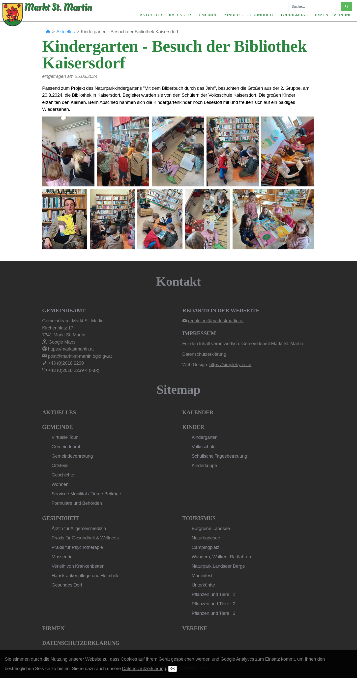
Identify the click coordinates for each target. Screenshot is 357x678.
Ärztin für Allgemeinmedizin (79, 528)
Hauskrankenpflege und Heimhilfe (85, 575)
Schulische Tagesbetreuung (219, 456)
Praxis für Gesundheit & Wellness (85, 537)
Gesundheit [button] (260, 15)
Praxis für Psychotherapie (77, 547)
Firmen (320, 15)
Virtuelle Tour (65, 437)
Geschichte (63, 474)
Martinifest (202, 575)
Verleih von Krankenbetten (78, 566)
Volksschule (203, 446)
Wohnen (60, 484)
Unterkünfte (203, 585)
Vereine (343, 15)
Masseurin (62, 556)
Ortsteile (60, 465)
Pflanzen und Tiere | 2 (213, 603)
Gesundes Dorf (67, 585)
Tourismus (198, 518)
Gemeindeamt (66, 446)
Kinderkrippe (204, 465)
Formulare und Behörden (77, 503)
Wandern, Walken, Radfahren (221, 556)
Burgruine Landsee (211, 528)
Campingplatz (205, 547)
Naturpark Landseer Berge (218, 566)
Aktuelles (152, 15)
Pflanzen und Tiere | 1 (213, 594)
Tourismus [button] (292, 15)
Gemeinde (57, 427)
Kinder (193, 427)
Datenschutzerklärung (80, 643)
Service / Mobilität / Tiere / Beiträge (86, 493)
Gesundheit (60, 518)
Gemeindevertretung (72, 456)
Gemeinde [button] (207, 15)
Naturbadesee (206, 537)
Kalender (180, 15)
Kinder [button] (232, 15)
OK (172, 668)
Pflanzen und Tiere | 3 (213, 613)
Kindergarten (204, 437)
